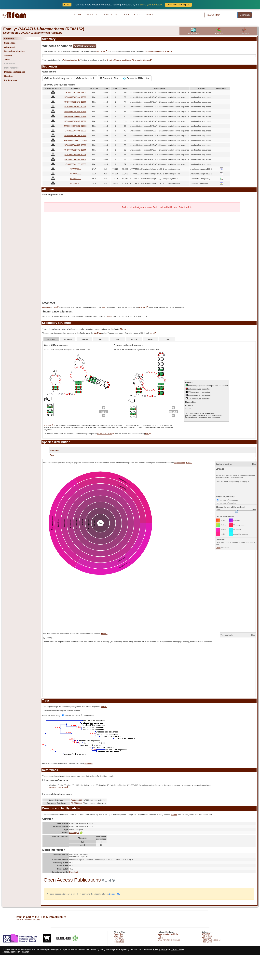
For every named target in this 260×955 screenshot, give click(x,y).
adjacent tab (179, 463)
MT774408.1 (75, 169)
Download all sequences (58, 78)
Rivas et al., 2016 (104, 434)
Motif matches (11, 68)
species (218, 33)
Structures (9, 63)
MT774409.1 (75, 174)
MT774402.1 (75, 178)
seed (104, 307)
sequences (193, 33)
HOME (78, 14)
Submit (109, 316)
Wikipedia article (70, 60)
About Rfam (118, 934)
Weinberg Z (75, 832)
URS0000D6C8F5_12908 (75, 111)
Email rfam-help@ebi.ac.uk (169, 940)
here (152, 333)
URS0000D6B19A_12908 (75, 135)
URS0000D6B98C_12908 (75, 150)
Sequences (9, 43)
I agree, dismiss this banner (16, 952)
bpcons (84, 339)
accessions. (87, 715)
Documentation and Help (168, 934)
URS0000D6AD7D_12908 (75, 140)
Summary (9, 38)
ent (117, 339)
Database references (14, 72)
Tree (52, 455)
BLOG (138, 14)
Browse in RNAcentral (136, 78)
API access (206, 938)
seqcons (68, 339)
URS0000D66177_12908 (75, 164)
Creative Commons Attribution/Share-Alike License (128, 60)
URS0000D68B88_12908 (75, 155)
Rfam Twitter (119, 940)
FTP (126, 14)
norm (150, 339)
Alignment (9, 47)
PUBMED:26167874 (57, 787)
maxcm (134, 339)
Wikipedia (100, 51)
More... (170, 51)
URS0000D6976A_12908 (75, 97)
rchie (167, 339)
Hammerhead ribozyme (156, 51)
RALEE (142, 307)
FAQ (160, 936)
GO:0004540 (76, 800)
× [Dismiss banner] (256, 4)
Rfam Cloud (207, 942)
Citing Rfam (118, 936)
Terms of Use (178, 949)
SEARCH (92, 14)
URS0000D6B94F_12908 (75, 107)
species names (70, 715)
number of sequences (227, 500)
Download (46, 307)
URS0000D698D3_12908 (75, 121)
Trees (7, 59)
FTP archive (207, 936)
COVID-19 (206, 934)
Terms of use (119, 942)
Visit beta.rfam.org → (178, 4)
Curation (8, 76)
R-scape (51, 339)
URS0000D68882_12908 (75, 131)
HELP (149, 14)
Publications (10, 80)
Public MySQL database (211, 940)
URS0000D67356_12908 (75, 92)
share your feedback (151, 4)
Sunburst (54, 450)
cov (101, 339)
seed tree (88, 763)
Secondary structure (14, 51)
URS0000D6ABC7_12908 (75, 126)
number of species (226, 503)
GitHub (161, 938)
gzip (54, 307)
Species (8, 55)
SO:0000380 (76, 803)
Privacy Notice (160, 949)
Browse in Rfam (109, 78)
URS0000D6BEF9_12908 (75, 102)
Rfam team (118, 938)
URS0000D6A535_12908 (75, 145)
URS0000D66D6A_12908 (75, 116)
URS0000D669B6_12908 (75, 159)
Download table (85, 78)
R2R (147, 434)
